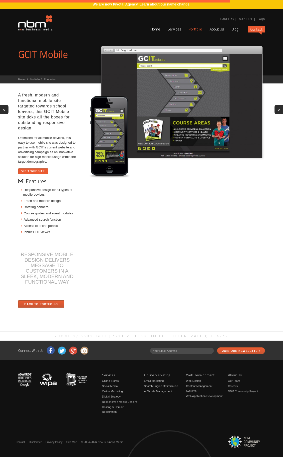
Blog (235, 29)
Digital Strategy (111, 396)
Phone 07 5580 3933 (80, 336)
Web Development (200, 375)
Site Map (71, 442)
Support (245, 18)
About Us (217, 29)
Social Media (110, 386)
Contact (256, 29)
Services (174, 29)
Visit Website (33, 171)
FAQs (261, 18)
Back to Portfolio (41, 304)
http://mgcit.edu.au (126, 50)
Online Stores (110, 380)
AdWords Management (158, 391)
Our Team (234, 380)
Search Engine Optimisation (161, 386)
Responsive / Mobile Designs (120, 401)
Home (155, 29)
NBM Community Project (243, 391)
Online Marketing (112, 391)
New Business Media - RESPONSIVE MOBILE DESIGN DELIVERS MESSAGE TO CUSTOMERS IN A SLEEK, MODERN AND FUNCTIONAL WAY (35, 23)
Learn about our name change (165, 4)
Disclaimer (35, 442)
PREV (5, 109)
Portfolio (195, 29)
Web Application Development (204, 396)
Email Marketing (154, 380)
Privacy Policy (53, 442)
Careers (227, 18)
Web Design (193, 380)
